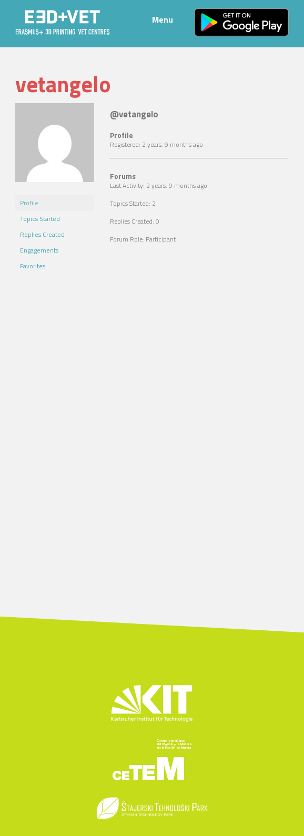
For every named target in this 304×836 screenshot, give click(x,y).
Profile (29, 203)
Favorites (32, 266)
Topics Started (40, 219)
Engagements (39, 250)
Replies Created (42, 234)
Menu (162, 19)
